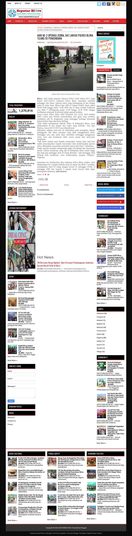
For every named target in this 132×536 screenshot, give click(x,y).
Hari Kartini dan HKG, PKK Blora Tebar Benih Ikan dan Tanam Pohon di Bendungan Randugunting (115, 397)
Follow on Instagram (111, 208)
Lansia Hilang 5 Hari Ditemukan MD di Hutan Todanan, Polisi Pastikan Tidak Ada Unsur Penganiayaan (26, 174)
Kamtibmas (48, 28)
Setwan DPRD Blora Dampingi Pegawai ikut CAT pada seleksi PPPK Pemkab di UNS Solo (115, 258)
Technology (20, 20)
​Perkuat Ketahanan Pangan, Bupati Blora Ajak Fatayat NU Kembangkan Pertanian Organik (115, 366)
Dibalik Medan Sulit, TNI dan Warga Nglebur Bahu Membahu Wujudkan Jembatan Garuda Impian (30, 497)
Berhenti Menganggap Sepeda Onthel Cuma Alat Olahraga (26, 300)
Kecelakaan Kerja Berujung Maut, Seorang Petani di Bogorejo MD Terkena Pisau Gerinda (115, 224)
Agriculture (34, 20)
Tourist (99, 348)
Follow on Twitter (111, 190)
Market (99, 324)
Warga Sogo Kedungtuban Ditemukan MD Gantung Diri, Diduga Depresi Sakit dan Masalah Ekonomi (71, 460)
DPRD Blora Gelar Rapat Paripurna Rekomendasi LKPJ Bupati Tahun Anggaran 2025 (109, 472)
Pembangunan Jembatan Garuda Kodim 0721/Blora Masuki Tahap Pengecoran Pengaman (29, 484)
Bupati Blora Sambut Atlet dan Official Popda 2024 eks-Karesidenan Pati (26, 348)
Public (99, 334)
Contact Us (38, 3)
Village (99, 352)
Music (62, 21)
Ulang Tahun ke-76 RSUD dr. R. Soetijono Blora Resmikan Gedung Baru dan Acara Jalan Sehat (26, 125)
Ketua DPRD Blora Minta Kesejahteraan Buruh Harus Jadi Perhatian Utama (108, 460)
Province (100, 331)
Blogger (83, 528)
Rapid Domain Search (94, 533)
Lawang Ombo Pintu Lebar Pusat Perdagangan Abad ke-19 (115, 164)
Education (96, 21)
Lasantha (63, 533)
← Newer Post (43, 185)
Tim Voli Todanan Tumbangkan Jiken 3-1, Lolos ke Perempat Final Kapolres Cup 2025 (26, 332)
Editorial (116, 21)
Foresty (99, 317)
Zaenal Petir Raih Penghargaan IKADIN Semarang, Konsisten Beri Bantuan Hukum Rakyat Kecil (115, 413)
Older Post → (89, 185)
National (100, 327)
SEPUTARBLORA (65, 528)
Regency (100, 338)
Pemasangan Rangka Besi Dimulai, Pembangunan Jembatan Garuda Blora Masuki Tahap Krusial (30, 509)
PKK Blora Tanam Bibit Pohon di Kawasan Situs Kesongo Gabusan (115, 380)
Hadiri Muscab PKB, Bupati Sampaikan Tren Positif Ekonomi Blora (110, 483)
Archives (116, 70)
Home (9, 3)
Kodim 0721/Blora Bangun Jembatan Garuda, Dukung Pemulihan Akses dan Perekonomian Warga (31, 460)
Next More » (12, 202)
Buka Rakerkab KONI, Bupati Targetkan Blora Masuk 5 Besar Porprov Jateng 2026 (26, 284)
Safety (99, 341)
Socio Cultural (84, 20)
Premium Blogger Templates (76, 533)
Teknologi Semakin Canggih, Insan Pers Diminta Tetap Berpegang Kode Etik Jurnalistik (115, 242)
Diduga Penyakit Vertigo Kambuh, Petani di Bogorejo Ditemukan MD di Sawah (114, 98)
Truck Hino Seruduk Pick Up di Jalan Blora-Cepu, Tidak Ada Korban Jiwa (71, 496)
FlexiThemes (41, 533)
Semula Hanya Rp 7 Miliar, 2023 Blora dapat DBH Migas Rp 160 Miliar (115, 291)
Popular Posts (104, 70)
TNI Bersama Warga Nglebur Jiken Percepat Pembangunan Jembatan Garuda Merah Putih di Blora (65, 264)
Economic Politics (50, 20)
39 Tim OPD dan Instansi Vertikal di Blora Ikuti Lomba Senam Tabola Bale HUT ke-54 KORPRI (25, 316)
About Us (18, 3)
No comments (76, 42)
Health (71, 20)
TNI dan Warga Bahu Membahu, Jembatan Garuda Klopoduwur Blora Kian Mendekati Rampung (70, 472)
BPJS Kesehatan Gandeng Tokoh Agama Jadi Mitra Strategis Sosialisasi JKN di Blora (26, 157)
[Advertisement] (21, 63)
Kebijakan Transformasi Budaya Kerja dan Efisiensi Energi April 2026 (110, 507)
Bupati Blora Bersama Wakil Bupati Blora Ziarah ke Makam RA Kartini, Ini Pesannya (31, 472)
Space (99, 345)
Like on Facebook (111, 196)
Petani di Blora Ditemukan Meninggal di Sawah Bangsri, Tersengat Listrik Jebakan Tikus (71, 508)
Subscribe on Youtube (111, 202)
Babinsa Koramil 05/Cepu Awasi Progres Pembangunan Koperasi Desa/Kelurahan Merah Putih (109, 496)
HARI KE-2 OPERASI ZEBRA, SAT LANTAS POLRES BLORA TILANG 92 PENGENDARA (65, 37)
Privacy (27, 3)
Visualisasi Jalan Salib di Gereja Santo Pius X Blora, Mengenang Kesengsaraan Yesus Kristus (115, 122)
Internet (99, 320)
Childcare (100, 313)
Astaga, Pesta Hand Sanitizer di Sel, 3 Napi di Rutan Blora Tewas (115, 143)
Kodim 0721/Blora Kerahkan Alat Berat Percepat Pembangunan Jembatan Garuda (69, 484)
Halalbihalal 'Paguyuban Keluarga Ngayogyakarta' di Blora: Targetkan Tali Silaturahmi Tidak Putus (115, 430)
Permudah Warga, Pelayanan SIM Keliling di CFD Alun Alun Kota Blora (115, 274)
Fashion (106, 21)
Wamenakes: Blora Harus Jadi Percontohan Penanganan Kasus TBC (26, 140)
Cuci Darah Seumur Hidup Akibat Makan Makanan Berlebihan (25, 189)
